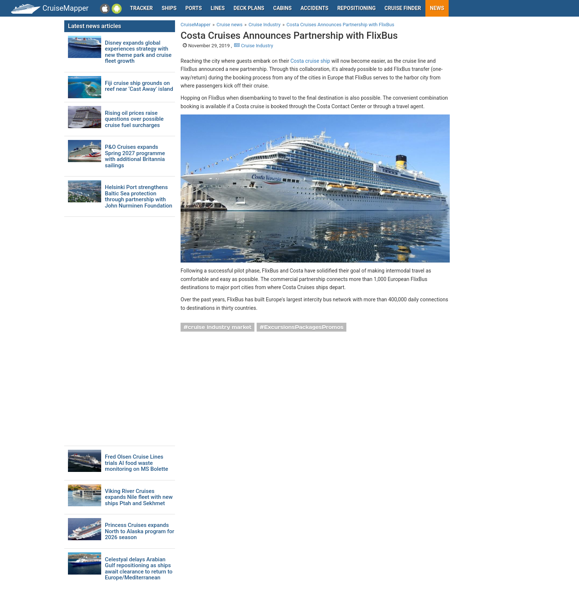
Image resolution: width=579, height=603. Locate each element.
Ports (193, 8)
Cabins (282, 8)
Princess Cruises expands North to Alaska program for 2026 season (139, 531)
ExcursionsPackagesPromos (303, 327)
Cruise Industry (253, 45)
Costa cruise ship (310, 61)
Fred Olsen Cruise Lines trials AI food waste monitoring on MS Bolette (136, 463)
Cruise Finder (402, 8)
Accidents (315, 8)
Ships (169, 8)
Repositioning (356, 8)
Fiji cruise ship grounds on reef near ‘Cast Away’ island (139, 86)
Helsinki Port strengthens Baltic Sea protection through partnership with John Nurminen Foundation (138, 196)
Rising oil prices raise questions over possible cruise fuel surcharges (134, 119)
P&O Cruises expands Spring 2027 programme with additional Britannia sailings (135, 156)
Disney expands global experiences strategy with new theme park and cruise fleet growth (138, 52)
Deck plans (249, 8)
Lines (218, 8)
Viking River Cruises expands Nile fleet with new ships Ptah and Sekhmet (139, 497)
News (437, 8)
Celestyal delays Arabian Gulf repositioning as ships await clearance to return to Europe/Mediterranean (138, 568)
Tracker (141, 8)
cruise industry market (219, 327)
